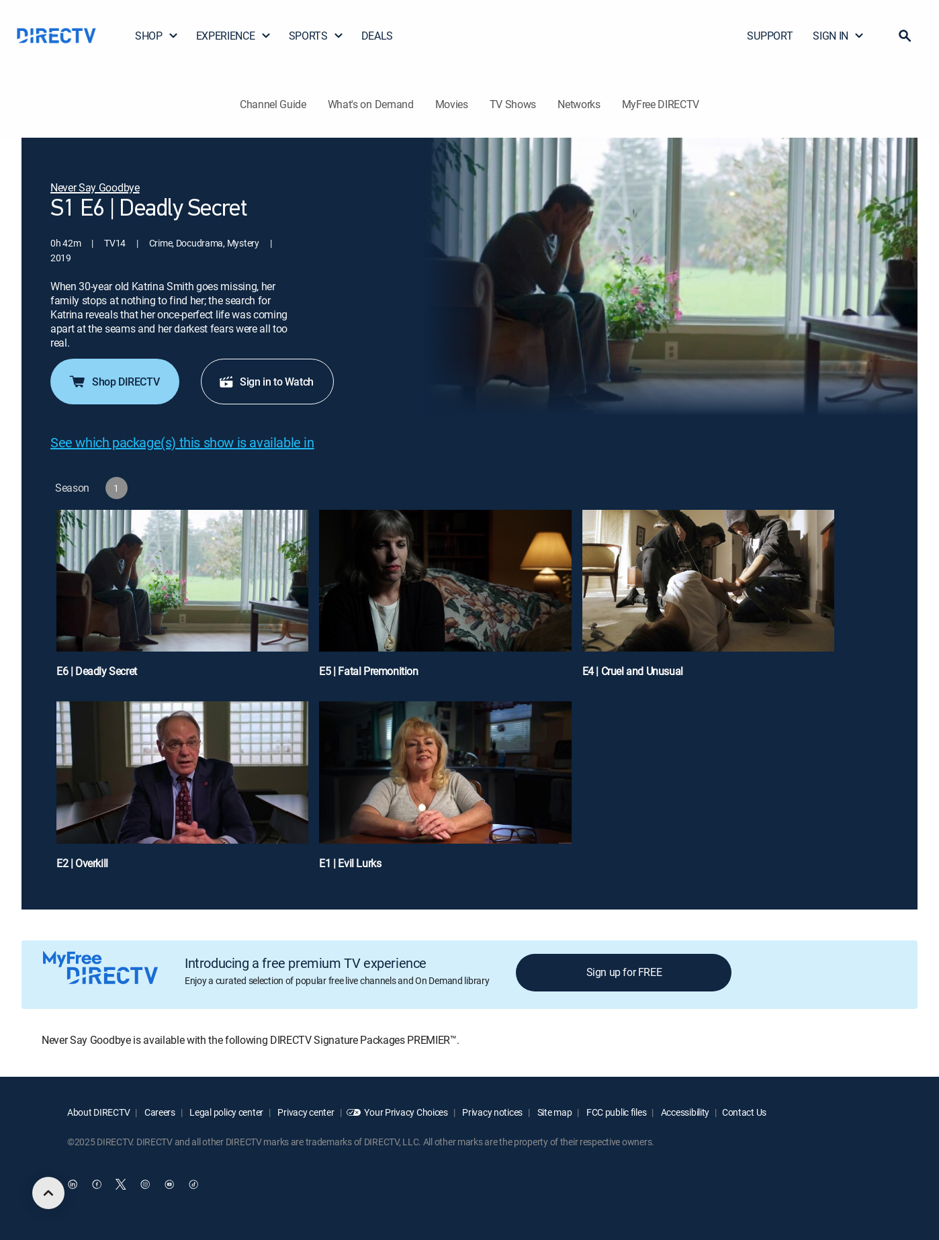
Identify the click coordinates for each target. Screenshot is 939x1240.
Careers (158, 1112)
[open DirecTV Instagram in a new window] (145, 1184)
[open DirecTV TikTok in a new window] (193, 1184)
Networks (578, 104)
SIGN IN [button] (838, 35)
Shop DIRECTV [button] (113, 381)
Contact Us (744, 1112)
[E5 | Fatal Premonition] (445, 600)
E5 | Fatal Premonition (368, 671)
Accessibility (684, 1112)
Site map (553, 1112)
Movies (451, 104)
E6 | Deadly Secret (96, 671)
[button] (905, 36)
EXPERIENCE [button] (233, 35)
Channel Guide (273, 104)
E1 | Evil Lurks (350, 863)
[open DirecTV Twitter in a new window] (121, 1184)
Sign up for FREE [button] (624, 972)
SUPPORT (770, 35)
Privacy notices (492, 1112)
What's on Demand (371, 104)
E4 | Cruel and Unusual (632, 671)
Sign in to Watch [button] (266, 381)
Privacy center (305, 1112)
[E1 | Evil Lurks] (445, 791)
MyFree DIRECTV (661, 104)
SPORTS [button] (316, 35)
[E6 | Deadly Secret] (182, 600)
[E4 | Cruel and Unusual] (708, 600)
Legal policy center (225, 1112)
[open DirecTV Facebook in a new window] (96, 1184)
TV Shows (513, 104)
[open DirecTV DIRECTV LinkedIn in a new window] (72, 1184)
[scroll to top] (48, 1193)
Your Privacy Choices (405, 1112)
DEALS (377, 35)
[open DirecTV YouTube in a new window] (169, 1184)
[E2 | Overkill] (182, 791)
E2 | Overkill (82, 863)
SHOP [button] (157, 35)
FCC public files (615, 1112)
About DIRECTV (98, 1112)
